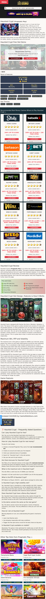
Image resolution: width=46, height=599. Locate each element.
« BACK (3, 72)
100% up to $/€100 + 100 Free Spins (11, 192)
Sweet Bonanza (6, 577)
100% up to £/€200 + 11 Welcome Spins (34, 192)
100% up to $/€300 (34, 162)
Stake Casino (12, 123)
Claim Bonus (12, 139)
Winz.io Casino (11, 212)
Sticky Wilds (12, 98)
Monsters (9, 104)
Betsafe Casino (34, 123)
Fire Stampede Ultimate (31, 577)
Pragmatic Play (20, 21)
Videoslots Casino (34, 182)
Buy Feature (12, 96)
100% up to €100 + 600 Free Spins (12, 162)
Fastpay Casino (11, 182)
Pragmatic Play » (5, 557)
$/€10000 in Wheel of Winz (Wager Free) (11, 221)
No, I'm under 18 (15, 58)
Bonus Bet (4, 96)
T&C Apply (8, 141)
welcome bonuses (38, 463)
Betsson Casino (12, 153)
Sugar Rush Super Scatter (32, 555)
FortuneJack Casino (34, 212)
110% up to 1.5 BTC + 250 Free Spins (34, 221)
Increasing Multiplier (24, 96)
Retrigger (4, 98)
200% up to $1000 (12, 132)
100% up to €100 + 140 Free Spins (34, 251)
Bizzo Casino (12, 241)
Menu (4, 2)
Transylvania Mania (7, 555)
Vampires (17, 104)
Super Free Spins (23, 98)
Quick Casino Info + (11, 129)
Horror (3, 104)
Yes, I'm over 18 (30, 58)
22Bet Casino (34, 153)
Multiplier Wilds (37, 96)
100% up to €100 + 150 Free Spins (34, 133)
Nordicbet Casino (34, 241)
